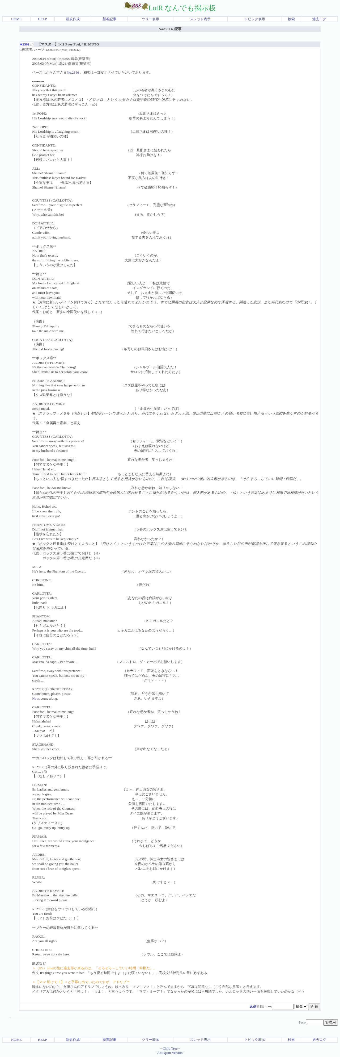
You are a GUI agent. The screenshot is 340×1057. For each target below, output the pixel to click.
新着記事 (109, 19)
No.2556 (73, 72)
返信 (252, 1007)
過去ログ (319, 19)
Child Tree (170, 1048)
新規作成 (73, 19)
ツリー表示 (150, 19)
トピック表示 (254, 19)
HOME (16, 19)
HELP (42, 19)
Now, (36, 698)
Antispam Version (170, 1053)
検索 (291, 19)
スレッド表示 (200, 19)
